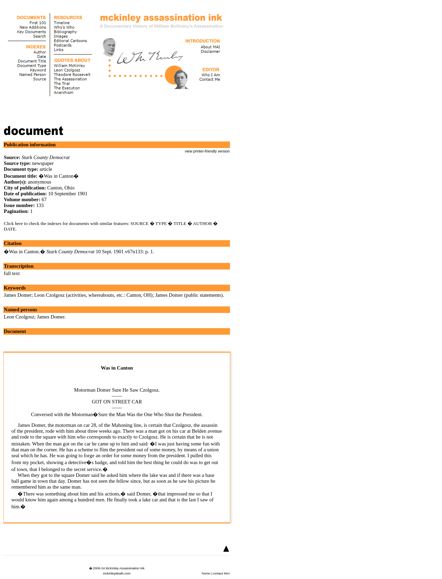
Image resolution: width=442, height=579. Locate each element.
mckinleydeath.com (117, 573)
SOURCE (140, 223)
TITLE (180, 223)
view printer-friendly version (207, 151)
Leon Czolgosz (19, 317)
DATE (10, 229)
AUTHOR (202, 223)
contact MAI (221, 573)
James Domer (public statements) (189, 295)
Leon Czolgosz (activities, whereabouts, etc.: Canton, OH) (93, 295)
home (206, 573)
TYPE (161, 223)
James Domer (17, 295)
